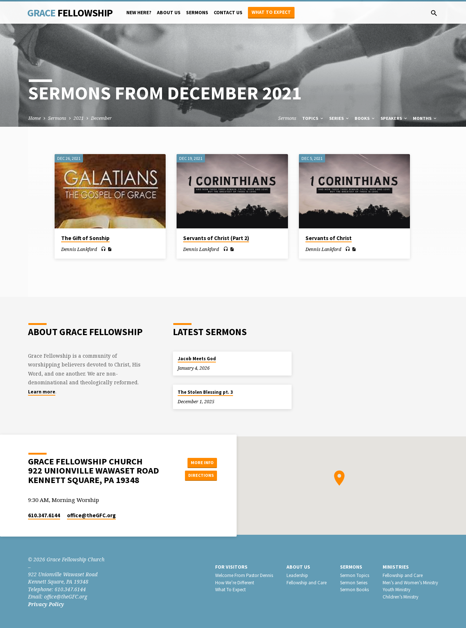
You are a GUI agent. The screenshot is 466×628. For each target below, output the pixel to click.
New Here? (138, 12)
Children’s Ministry (400, 597)
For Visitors (231, 567)
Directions (199, 476)
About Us (169, 12)
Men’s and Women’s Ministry (410, 583)
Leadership (297, 575)
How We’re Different (234, 583)
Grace (69, 12)
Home (34, 118)
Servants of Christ (328, 238)
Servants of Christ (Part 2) (216, 238)
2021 (79, 118)
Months (425, 118)
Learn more (41, 392)
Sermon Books (354, 589)
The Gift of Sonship (85, 238)
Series (339, 118)
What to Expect (271, 12)
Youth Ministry (396, 589)
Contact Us (228, 12)
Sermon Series (353, 583)
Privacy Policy (46, 604)
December (101, 118)
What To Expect (230, 589)
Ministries (396, 567)
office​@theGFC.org (91, 515)
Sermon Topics (354, 575)
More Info (199, 461)
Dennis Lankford (79, 249)
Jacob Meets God (197, 359)
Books (365, 118)
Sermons (197, 12)
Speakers (394, 118)
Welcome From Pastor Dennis (244, 575)
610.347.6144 (44, 515)
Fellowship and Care (307, 583)
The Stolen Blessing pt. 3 (205, 392)
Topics (313, 118)
